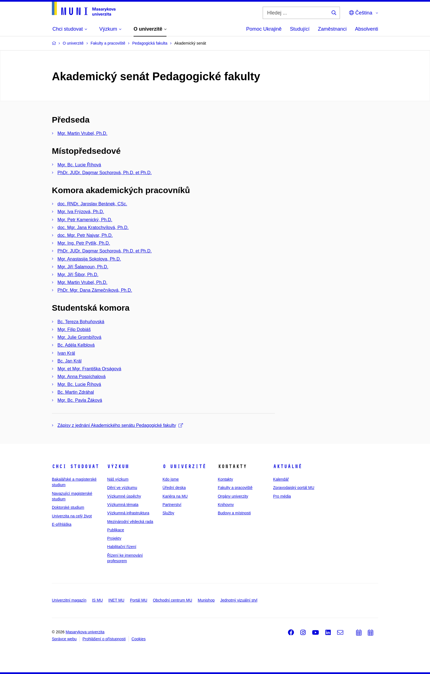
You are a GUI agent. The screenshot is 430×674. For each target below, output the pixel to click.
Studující (300, 29)
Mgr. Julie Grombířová (79, 337)
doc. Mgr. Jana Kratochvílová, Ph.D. (93, 227)
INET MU (116, 600)
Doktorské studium (68, 507)
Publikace (115, 530)
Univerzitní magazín (69, 600)
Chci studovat (75, 466)
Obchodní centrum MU (172, 600)
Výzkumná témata (122, 504)
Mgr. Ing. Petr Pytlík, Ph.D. (83, 243)
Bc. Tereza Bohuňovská (80, 321)
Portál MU (138, 600)
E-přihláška (61, 524)
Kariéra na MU (175, 496)
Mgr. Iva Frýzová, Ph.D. (80, 211)
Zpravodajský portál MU (293, 487)
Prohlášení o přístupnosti (104, 639)
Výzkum (118, 466)
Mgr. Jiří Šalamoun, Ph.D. (82, 266)
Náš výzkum (117, 479)
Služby (168, 513)
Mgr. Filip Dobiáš (74, 329)
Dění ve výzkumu (122, 487)
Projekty (114, 538)
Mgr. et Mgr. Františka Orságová (89, 368)
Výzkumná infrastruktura (128, 513)
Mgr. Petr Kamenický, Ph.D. (84, 219)
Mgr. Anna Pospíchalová (81, 376)
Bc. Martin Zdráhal (75, 392)
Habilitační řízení (121, 546)
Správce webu (64, 639)
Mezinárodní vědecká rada (130, 521)
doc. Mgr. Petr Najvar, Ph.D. (85, 235)
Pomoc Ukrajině (264, 29)
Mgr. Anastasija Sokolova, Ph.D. (89, 259)
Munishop (206, 600)
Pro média (282, 496)
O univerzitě (184, 466)
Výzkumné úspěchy (124, 496)
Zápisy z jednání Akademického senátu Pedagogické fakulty (120, 425)
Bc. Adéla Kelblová (76, 345)
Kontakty (225, 479)
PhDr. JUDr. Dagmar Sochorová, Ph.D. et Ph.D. (104, 172)
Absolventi (366, 29)
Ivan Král (66, 353)
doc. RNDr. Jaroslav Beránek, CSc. (92, 203)
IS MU (97, 600)
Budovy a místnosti (234, 513)
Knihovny (226, 504)
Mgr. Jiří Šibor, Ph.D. (77, 274)
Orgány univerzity (233, 496)
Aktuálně (287, 466)
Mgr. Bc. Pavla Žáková (79, 400)
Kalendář (281, 479)
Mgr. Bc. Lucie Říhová (79, 164)
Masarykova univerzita (85, 632)
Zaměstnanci (332, 29)
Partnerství (172, 504)
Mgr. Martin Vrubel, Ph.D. (82, 133)
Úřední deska (174, 487)
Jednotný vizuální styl (238, 600)
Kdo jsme (171, 479)
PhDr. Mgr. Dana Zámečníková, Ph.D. (94, 290)
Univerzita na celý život (72, 516)
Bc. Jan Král (69, 361)
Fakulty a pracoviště (235, 487)
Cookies (139, 639)
